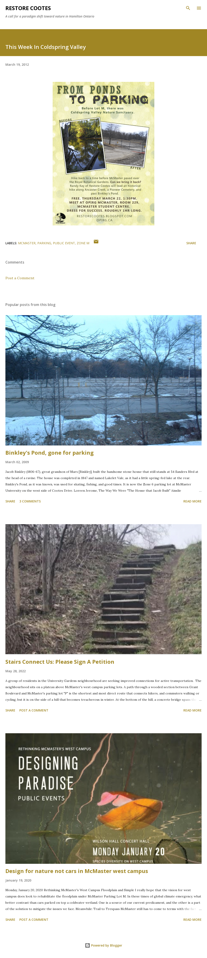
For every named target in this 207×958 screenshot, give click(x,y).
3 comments (30, 501)
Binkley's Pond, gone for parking (49, 452)
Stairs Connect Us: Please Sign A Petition (59, 661)
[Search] (188, 8)
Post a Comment (19, 278)
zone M (83, 243)
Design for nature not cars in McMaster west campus (76, 871)
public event (64, 243)
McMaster (27, 243)
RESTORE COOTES (28, 8)
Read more (192, 501)
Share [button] (191, 243)
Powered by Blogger (103, 945)
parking (44, 243)
